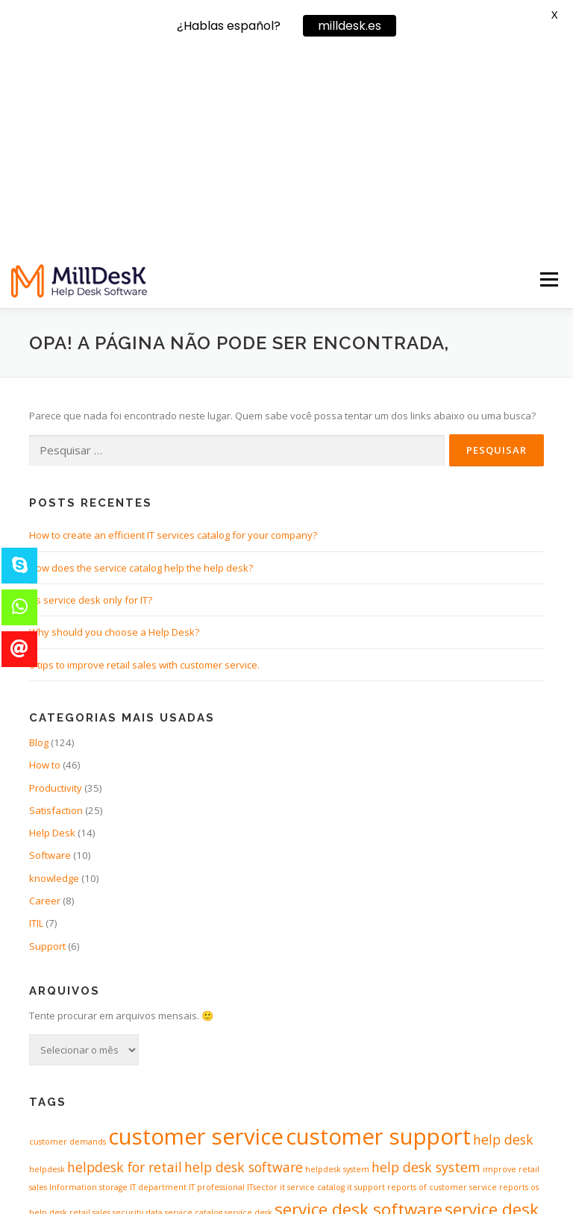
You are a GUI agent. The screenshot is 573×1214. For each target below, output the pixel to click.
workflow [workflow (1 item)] (526, 1072)
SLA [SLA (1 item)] (191, 1040)
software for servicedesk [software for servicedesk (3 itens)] (433, 1036)
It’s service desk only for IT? (90, 399)
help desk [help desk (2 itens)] (503, 939)
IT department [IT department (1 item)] (158, 987)
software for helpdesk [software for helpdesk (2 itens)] (268, 1038)
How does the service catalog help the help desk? (141, 367)
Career (44, 700)
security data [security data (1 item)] (138, 1012)
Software (50, 655)
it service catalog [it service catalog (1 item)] (312, 987)
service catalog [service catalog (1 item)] (193, 1012)
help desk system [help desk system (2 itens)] (426, 967)
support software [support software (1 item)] (473, 1072)
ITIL (36, 723)
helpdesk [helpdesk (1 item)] (47, 969)
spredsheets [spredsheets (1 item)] (284, 1072)
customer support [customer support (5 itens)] (378, 936)
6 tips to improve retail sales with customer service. (144, 464)
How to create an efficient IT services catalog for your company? (173, 335)
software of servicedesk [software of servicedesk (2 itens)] (186, 1070)
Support (47, 745)
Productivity (55, 587)
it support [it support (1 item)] (366, 987)
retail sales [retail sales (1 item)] (89, 1012)
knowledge (54, 677)
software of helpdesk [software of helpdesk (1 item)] (70, 1072)
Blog (38, 541)
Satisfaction (56, 609)
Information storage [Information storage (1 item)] (88, 987)
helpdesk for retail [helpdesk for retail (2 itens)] (124, 967)
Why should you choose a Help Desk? (114, 432)
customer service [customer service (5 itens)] (196, 936)
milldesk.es (349, 25)
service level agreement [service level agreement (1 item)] (134, 1040)
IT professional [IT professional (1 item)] (217, 987)
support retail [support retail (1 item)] (411, 1072)
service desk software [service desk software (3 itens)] (358, 1008)
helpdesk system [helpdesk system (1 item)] (337, 969)
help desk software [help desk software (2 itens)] (243, 967)
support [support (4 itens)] (346, 1067)
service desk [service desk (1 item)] (248, 1012)
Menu (549, 79)
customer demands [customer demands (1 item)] (67, 941)
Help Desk (52, 632)
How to (44, 565)
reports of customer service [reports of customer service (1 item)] (442, 987)
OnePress (327, 1178)
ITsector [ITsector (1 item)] (262, 987)
